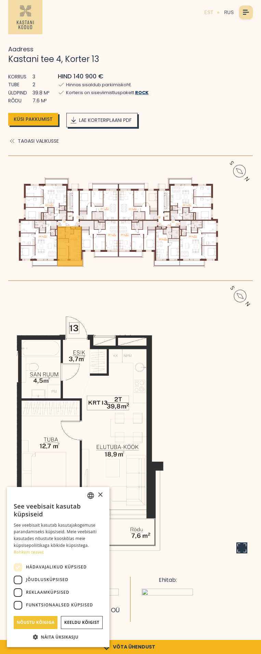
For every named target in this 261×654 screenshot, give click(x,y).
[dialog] (58, 567)
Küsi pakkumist (33, 119)
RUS (229, 12)
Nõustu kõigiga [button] (36, 622)
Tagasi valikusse (33, 141)
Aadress (21, 49)
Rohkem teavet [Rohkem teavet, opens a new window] (29, 552)
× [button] (100, 495)
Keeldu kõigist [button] (82, 622)
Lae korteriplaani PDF (100, 120)
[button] (58, 636)
